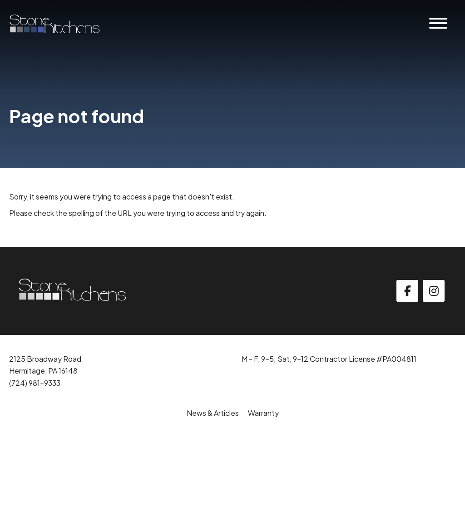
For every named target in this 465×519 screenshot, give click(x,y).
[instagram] (434, 291)
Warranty (263, 413)
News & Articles (213, 413)
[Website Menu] (438, 24)
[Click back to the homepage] (54, 24)
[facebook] (407, 291)
